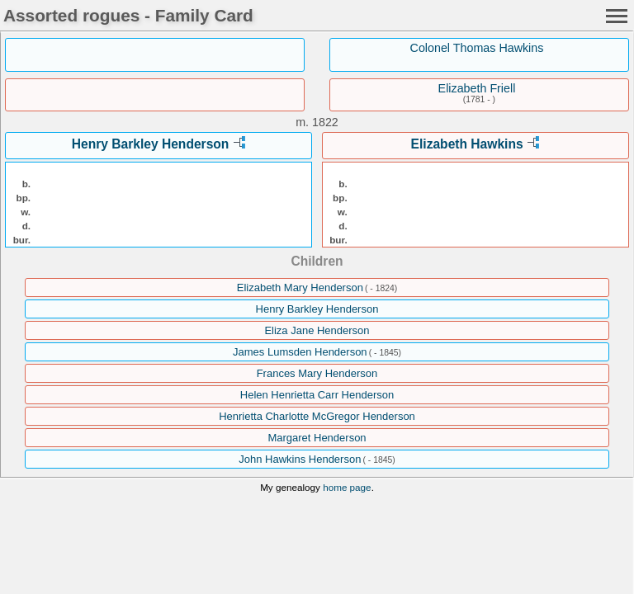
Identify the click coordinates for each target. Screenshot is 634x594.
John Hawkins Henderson (300, 459)
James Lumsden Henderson (300, 352)
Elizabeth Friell (477, 88)
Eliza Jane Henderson (316, 330)
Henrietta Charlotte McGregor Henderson (317, 416)
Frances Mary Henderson (317, 373)
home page (347, 487)
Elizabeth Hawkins (467, 144)
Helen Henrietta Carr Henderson (317, 395)
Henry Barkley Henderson (150, 144)
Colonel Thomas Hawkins (477, 47)
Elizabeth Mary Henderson (300, 287)
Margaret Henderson (316, 437)
